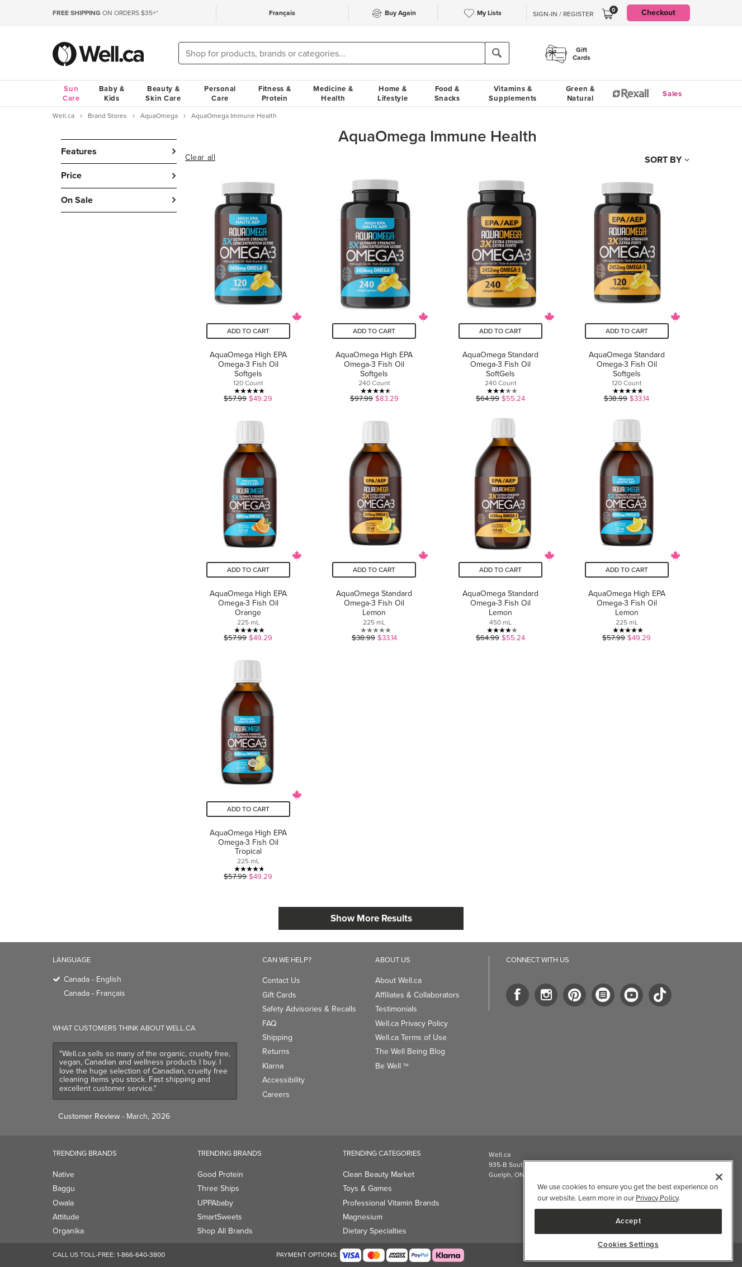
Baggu (64, 1188)
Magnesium (362, 1217)
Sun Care (71, 93)
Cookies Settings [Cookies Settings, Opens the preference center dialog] (628, 1245)
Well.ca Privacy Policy (411, 1023)
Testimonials (396, 1009)
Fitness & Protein (274, 93)
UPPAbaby (215, 1203)
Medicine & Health (333, 93)
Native (63, 1174)
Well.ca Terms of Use (411, 1037)
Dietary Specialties (375, 1231)
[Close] (719, 1177)
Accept (628, 1221)
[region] (628, 1210)
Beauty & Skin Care (163, 93)
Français (282, 13)
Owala (63, 1203)
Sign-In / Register (563, 14)
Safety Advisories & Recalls (309, 1009)
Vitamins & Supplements (513, 93)
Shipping (277, 1037)
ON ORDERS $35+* (105, 13)
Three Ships (218, 1188)
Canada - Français (94, 993)
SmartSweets (219, 1217)
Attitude (66, 1217)
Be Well (392, 1066)
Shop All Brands (225, 1231)
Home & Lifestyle (392, 93)
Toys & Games (367, 1188)
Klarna (272, 1066)
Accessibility (283, 1080)
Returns (276, 1051)
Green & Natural (580, 93)
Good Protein (220, 1174)
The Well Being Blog (410, 1051)
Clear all (200, 157)
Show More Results (371, 918)
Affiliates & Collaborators (417, 995)
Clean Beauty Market (378, 1174)
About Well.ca (398, 980)
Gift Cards (279, 995)
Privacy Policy (657, 1198)
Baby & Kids (112, 93)
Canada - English (92, 979)
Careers (276, 1094)
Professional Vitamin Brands (391, 1203)
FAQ (269, 1023)
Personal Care (220, 93)
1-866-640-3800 (141, 1255)
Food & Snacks (447, 93)
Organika (68, 1231)
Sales (672, 93)
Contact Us (281, 980)
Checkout (658, 12)
